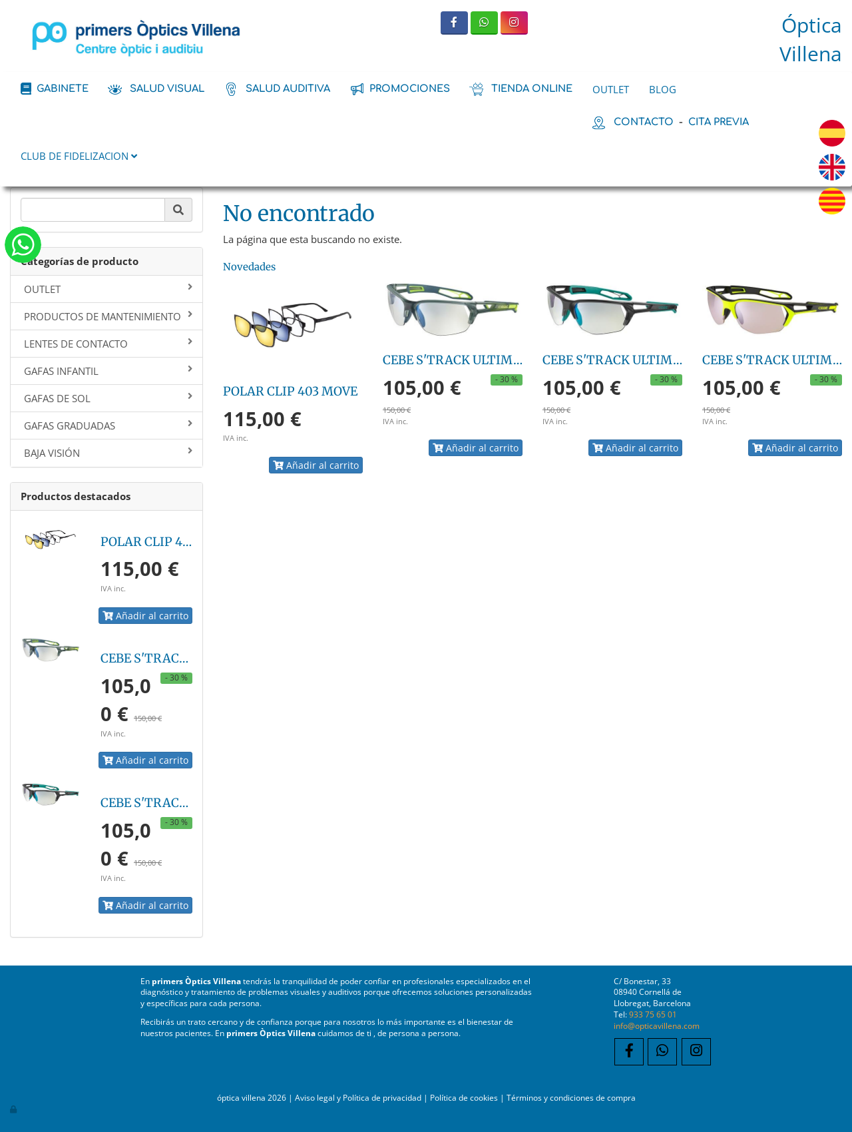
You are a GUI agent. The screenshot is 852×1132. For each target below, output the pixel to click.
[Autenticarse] (14, 1108)
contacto (644, 122)
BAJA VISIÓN (108, 452)
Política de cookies (464, 1097)
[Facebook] (454, 23)
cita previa (718, 122)
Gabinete (63, 88)
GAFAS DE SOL (108, 398)
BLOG (662, 89)
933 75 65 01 (653, 1014)
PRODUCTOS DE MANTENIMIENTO (108, 316)
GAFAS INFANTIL (108, 371)
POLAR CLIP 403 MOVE (168, 541)
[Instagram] (514, 23)
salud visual (167, 88)
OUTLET (610, 89)
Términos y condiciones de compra (571, 1097)
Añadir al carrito (145, 615)
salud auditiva (288, 88)
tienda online (531, 88)
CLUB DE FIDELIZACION (79, 155)
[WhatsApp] (484, 23)
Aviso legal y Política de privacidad (358, 1097)
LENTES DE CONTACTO (108, 343)
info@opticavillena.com (657, 1025)
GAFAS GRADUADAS (108, 425)
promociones (409, 88)
